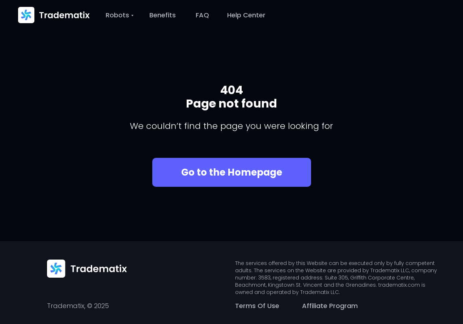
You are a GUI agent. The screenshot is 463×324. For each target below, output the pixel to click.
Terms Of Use (257, 305)
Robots (117, 15)
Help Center (246, 15)
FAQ (202, 15)
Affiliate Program (330, 305)
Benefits (162, 15)
